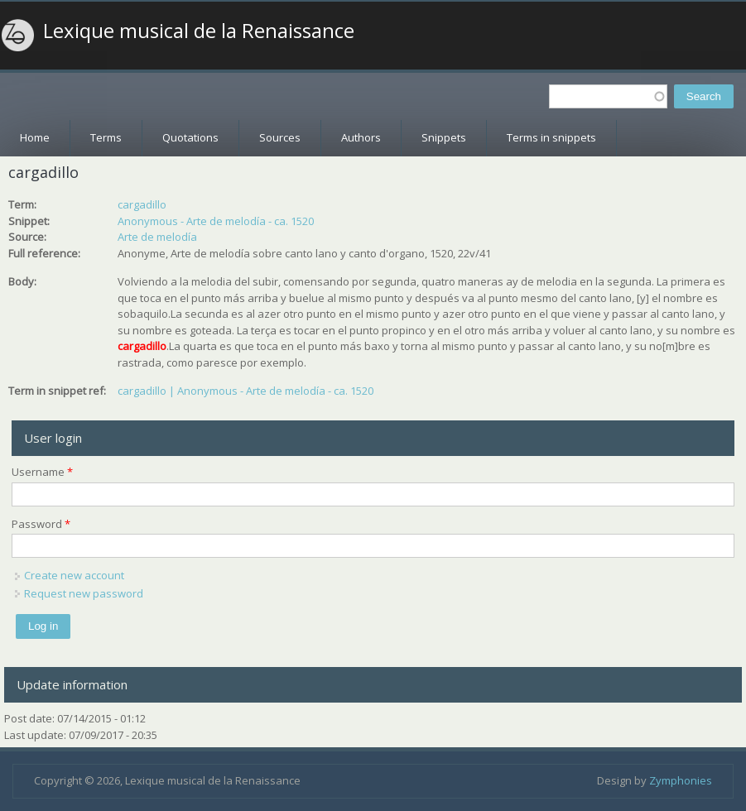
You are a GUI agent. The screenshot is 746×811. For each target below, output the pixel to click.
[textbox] (608, 96)
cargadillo (142, 204)
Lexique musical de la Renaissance (198, 30)
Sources (280, 137)
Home (35, 137)
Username (42, 471)
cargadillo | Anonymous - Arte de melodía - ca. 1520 (245, 390)
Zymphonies (680, 780)
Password (41, 523)
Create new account (74, 575)
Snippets (443, 137)
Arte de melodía (157, 236)
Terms (106, 137)
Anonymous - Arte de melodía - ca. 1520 (216, 221)
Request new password (83, 593)
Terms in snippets (551, 137)
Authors (361, 137)
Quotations (190, 137)
